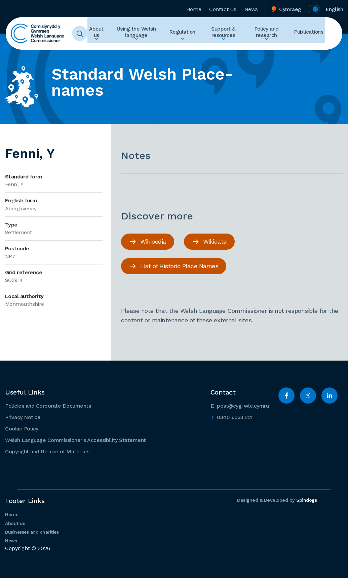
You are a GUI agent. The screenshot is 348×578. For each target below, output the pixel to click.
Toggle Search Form (86, 34)
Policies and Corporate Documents (48, 405)
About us (102, 34)
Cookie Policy (21, 428)
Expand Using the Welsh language (142, 46)
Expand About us (102, 46)
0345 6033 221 (231, 416)
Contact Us (222, 8)
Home (193, 8)
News (251, 8)
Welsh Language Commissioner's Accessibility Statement (75, 440)
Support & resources (225, 34)
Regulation (186, 34)
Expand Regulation (186, 46)
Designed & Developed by (275, 500)
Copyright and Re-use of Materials (47, 451)
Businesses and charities (32, 531)
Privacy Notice (22, 417)
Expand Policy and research (270, 46)
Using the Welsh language (142, 34)
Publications (310, 34)
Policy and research (270, 34)
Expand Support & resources (225, 46)
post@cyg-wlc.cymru (239, 405)
